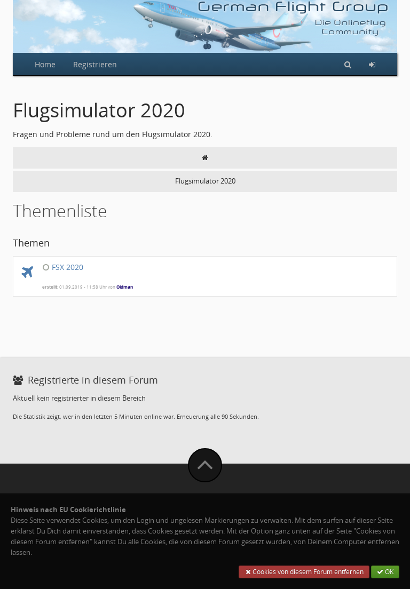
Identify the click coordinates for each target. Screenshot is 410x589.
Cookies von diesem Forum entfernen (304, 571)
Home (45, 64)
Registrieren (95, 64)
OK (385, 571)
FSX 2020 (67, 267)
